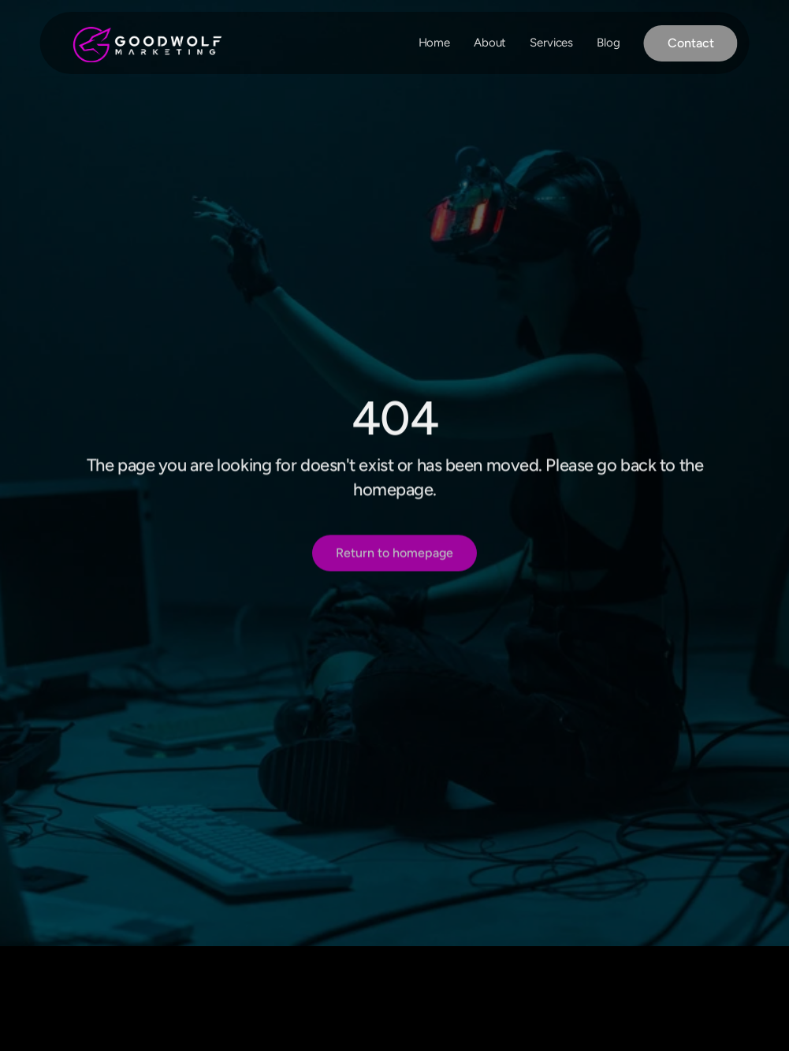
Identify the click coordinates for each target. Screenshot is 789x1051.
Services (551, 42)
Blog (608, 42)
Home (434, 42)
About (490, 42)
